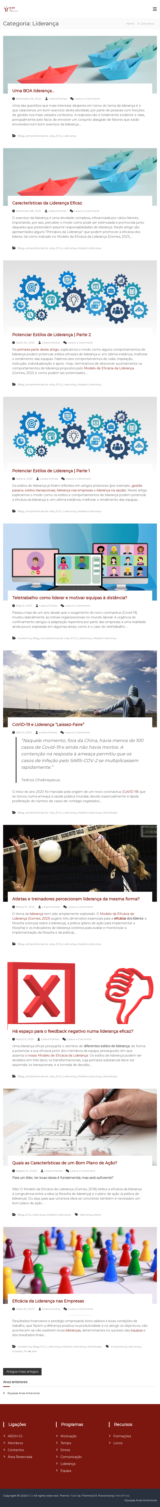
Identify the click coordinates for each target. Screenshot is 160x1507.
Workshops (110, 812)
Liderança (69, 135)
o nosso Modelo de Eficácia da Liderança (56, 1055)
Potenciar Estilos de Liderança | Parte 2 (51, 334)
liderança (86, 1214)
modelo (17, 1351)
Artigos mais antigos (22, 1372)
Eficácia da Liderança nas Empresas (48, 1301)
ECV (59, 135)
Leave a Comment (87, 98)
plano (97, 1214)
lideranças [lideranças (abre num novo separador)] (73, 1330)
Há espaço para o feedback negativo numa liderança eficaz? (72, 1031)
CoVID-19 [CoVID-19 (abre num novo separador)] (130, 792)
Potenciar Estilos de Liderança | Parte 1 (51, 470)
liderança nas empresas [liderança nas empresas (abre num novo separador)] (75, 490)
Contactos (16, 1450)
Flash (73, 1495)
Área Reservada (20, 1457)
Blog (21, 135)
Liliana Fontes (58, 98)
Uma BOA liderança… (33, 90)
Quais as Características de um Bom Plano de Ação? (64, 1163)
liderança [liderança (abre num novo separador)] (36, 914)
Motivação (68, 1436)
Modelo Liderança (89, 248)
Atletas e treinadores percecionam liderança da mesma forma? (76, 899)
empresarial (119, 1346)
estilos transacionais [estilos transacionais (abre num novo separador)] (40, 490)
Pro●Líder (30, 1351)
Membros (15, 1443)
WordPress (122, 1495)
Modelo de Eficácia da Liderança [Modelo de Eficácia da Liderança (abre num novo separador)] (109, 368)
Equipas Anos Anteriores (24, 1393)
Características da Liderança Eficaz (47, 203)
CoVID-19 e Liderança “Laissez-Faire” (48, 724)
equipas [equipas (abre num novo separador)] (137, 1330)
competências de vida (39, 135)
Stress (65, 1450)
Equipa (65, 1471)
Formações (122, 1436)
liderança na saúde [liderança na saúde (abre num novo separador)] (111, 490)
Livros (117, 1443)
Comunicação (71, 1457)
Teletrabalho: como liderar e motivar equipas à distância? (69, 597)
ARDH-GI (15, 1436)
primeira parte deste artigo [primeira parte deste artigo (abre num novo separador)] (38, 350)
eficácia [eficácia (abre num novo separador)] (120, 918)
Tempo (65, 1443)
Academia (24, 638)
